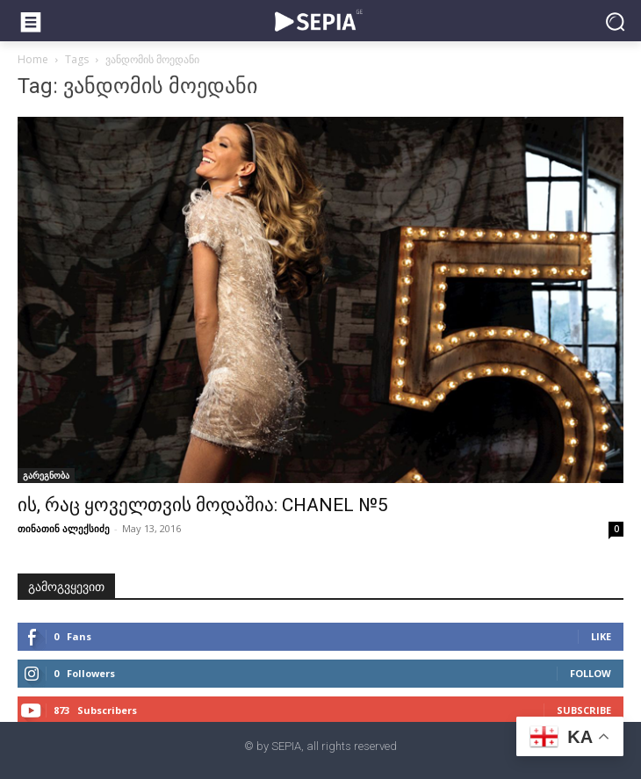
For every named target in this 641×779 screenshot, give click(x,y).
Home (33, 59)
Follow (590, 673)
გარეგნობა (46, 475)
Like (601, 636)
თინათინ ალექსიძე (64, 528)
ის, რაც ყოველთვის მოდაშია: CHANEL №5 (203, 505)
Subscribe (584, 710)
